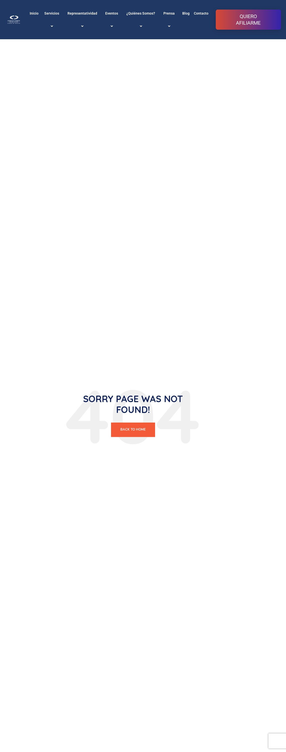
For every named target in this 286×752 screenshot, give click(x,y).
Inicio (34, 13)
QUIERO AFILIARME (248, 19)
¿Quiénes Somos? (141, 19)
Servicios (52, 19)
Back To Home (133, 430)
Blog (186, 13)
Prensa (169, 19)
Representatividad (83, 19)
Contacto (201, 13)
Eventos (112, 19)
